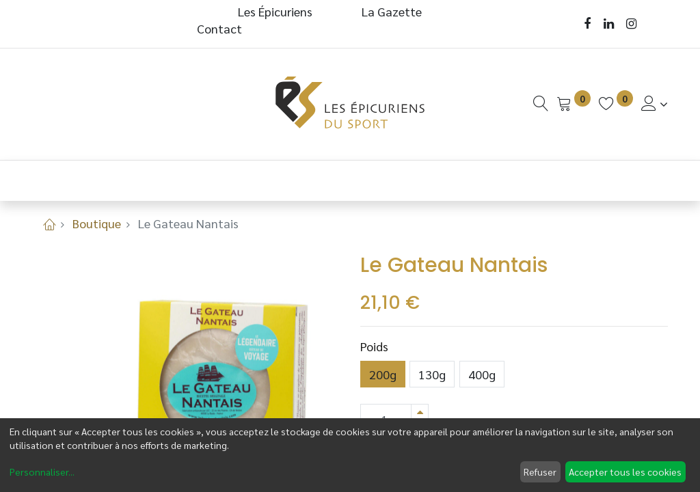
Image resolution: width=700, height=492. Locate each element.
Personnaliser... (42, 471)
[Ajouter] (420, 412)
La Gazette (393, 11)
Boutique (96, 223)
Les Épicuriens (275, 11)
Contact (219, 28)
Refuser (540, 471)
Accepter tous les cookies (625, 471)
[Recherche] (540, 103)
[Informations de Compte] (654, 103)
